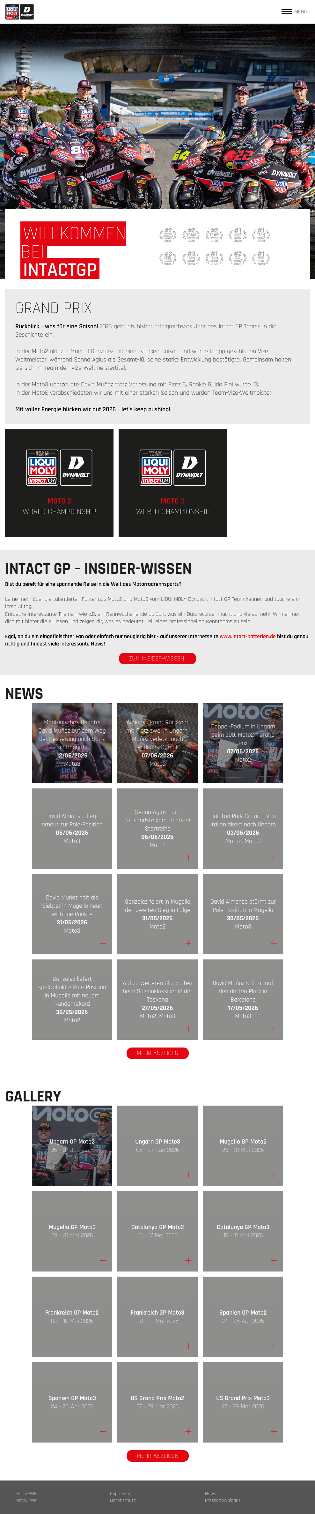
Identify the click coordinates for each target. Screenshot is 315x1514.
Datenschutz (123, 1500)
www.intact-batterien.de (248, 636)
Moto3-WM (26, 1500)
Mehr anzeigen (158, 1053)
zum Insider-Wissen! (157, 658)
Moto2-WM (26, 1494)
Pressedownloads (223, 1500)
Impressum (121, 1494)
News (210, 1494)
